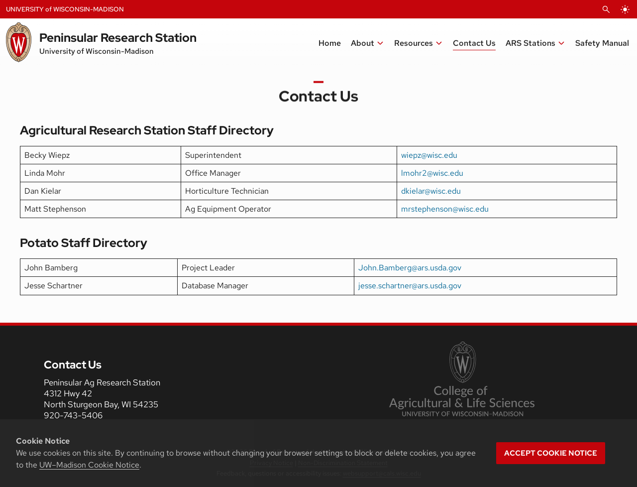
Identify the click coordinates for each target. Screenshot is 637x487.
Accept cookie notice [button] (550, 453)
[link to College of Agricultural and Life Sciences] (461, 380)
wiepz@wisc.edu (429, 155)
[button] (535, 43)
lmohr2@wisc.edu (432, 173)
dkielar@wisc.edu (431, 191)
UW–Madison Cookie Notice (89, 465)
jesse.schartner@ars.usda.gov (409, 285)
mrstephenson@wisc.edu (445, 209)
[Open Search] (606, 9)
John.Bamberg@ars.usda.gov (409, 267)
